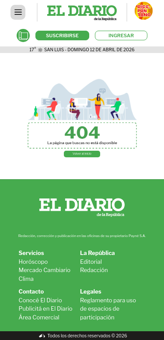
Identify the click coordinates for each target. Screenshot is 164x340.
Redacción (94, 269)
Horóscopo (33, 261)
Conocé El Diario (40, 300)
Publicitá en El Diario (46, 308)
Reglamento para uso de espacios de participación (108, 309)
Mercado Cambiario (45, 269)
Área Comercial (39, 317)
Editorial (91, 261)
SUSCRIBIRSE (62, 35)
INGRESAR (121, 35)
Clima (26, 278)
